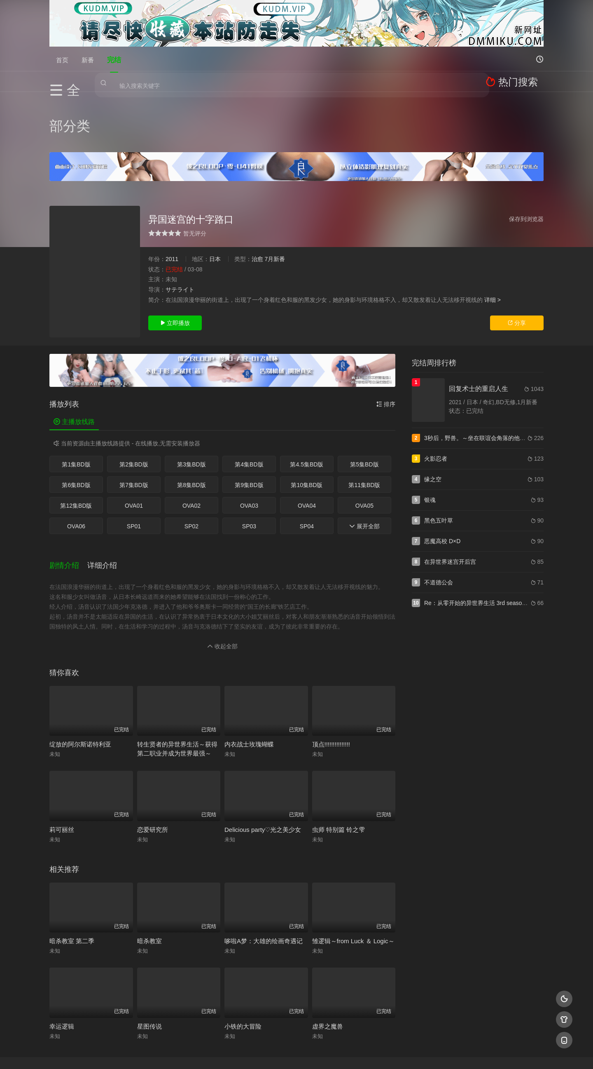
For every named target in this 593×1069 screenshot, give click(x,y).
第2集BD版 (133, 412)
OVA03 (249, 453)
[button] (68, 508)
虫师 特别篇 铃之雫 (338, 768)
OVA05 (364, 453)
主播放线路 (74, 369)
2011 (172, 207)
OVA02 (191, 453)
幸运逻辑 (61, 964)
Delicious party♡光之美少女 (262, 768)
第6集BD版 (76, 433)
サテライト (180, 237)
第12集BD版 (76, 453)
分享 (517, 271)
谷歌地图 (363, 1053)
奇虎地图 (330, 1053)
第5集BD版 (364, 412)
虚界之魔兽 (327, 964)
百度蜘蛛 (230, 1053)
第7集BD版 (133, 433)
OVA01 (134, 453)
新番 (88, 58)
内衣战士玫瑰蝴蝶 (249, 682)
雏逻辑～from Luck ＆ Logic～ (353, 879)
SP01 (134, 474)
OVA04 (307, 453)
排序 (385, 352)
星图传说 (149, 964)
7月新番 (274, 207)
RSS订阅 (197, 1053)
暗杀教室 (149, 879)
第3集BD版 (191, 412)
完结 (114, 59)
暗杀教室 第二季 (71, 879)
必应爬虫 (396, 1053)
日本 (215, 207)
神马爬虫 (263, 1053)
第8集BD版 (191, 433)
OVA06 (76, 474)
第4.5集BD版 (306, 412)
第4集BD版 (249, 412)
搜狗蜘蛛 (296, 1053)
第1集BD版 (76, 412)
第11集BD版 (364, 433)
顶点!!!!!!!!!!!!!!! (331, 682)
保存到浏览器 (526, 167)
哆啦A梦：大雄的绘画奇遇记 (263, 879)
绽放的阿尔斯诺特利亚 (80, 682)
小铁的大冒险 (242, 964)
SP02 (191, 474)
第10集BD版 (306, 433)
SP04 (307, 474)
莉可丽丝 (61, 768)
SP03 (249, 474)
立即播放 (175, 271)
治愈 (257, 207)
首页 (62, 58)
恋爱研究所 (152, 768)
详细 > (492, 247)
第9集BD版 (249, 433)
